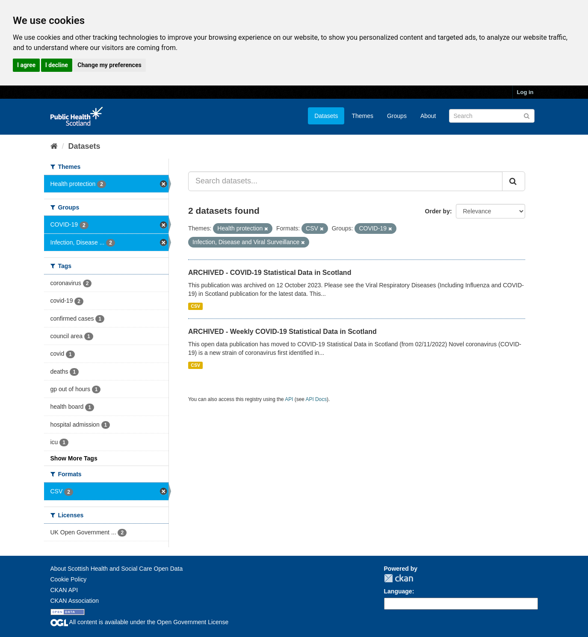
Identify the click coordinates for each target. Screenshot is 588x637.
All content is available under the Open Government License (139, 622)
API (289, 399)
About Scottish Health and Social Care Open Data (116, 568)
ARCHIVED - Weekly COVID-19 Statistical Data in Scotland (282, 331)
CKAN (398, 578)
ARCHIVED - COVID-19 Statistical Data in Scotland (269, 272)
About (428, 115)
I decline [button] (56, 65)
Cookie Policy (68, 579)
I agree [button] (26, 65)
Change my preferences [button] (109, 65)
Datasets (326, 115)
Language (398, 591)
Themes (362, 115)
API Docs (316, 399)
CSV (195, 306)
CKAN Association (74, 600)
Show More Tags (74, 458)
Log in (525, 92)
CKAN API (64, 590)
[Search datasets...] (345, 181)
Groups (397, 115)
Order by (437, 211)
